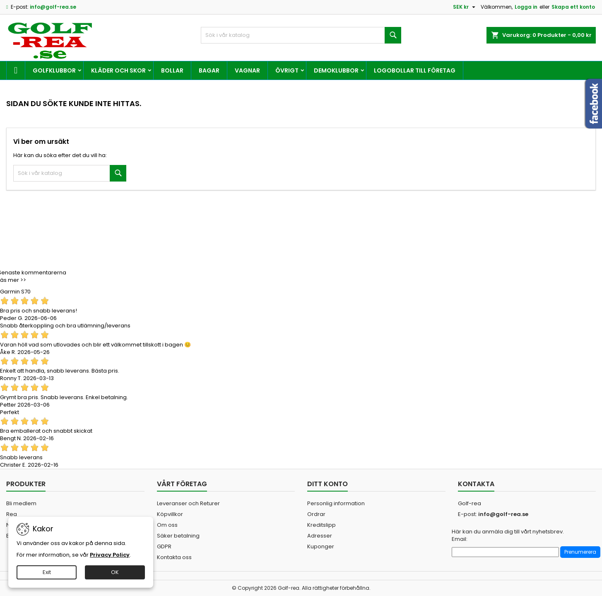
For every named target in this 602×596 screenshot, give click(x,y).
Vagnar (247, 70)
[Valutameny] (465, 7)
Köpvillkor (170, 514)
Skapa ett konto (573, 6)
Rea (11, 514)
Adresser (319, 536)
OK (115, 572)
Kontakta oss (174, 557)
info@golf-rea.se (53, 6)
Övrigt (287, 70)
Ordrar (316, 514)
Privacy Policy (110, 555)
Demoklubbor (336, 70)
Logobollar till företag (414, 70)
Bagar (209, 70)
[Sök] (301, 35)
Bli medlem (21, 503)
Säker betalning (178, 536)
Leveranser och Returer (188, 503)
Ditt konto (327, 484)
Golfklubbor (54, 70)
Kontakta (476, 484)
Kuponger (320, 546)
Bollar (172, 70)
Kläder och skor (118, 70)
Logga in (526, 6)
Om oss (167, 525)
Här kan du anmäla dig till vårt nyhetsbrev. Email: (508, 535)
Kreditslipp (321, 525)
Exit (47, 572)
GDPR (164, 546)
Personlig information (336, 503)
